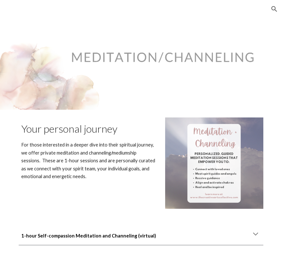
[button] (274, 9)
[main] (89, 150)
